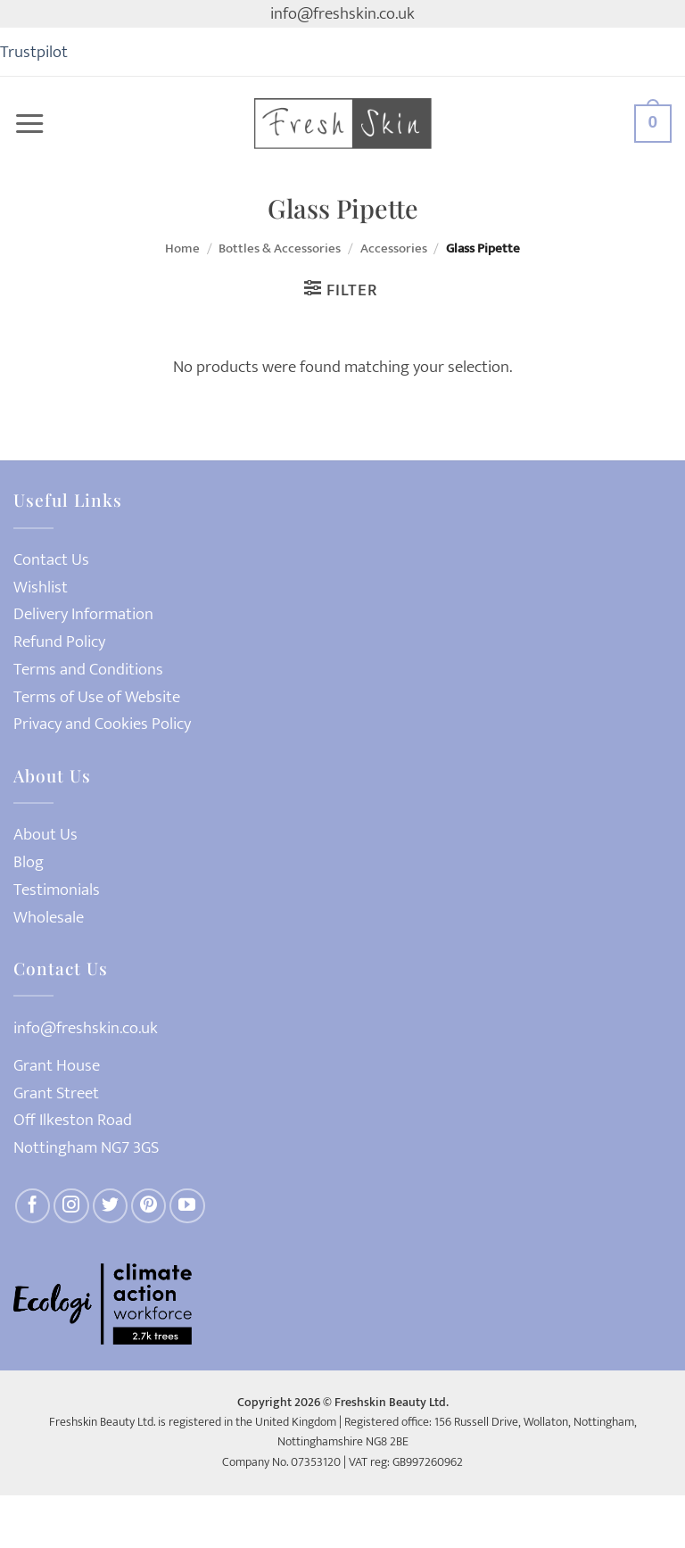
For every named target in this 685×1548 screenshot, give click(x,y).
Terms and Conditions (88, 669)
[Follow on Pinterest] (149, 1206)
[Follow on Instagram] (71, 1206)
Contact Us (51, 560)
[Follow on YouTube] (187, 1206)
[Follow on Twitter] (110, 1206)
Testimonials (56, 890)
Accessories (393, 248)
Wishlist (40, 587)
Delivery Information (83, 614)
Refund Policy (59, 642)
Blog (28, 862)
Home (182, 248)
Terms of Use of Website (96, 697)
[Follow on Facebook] (33, 1206)
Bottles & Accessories (280, 248)
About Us (45, 835)
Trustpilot (34, 51)
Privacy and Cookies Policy (102, 724)
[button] (29, 124)
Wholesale (48, 917)
